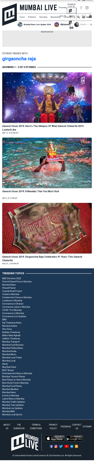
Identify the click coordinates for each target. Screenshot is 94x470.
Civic (22, 17)
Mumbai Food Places (12, 386)
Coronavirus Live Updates (14, 316)
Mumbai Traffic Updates (13, 402)
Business (56, 17)
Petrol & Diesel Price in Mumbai (16, 281)
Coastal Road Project (12, 291)
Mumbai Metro (9, 354)
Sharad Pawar (9, 288)
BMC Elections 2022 (11, 278)
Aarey (5, 364)
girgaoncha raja (19, 59)
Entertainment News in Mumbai (17, 373)
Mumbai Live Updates (12, 408)
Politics (32, 17)
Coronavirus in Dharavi (12, 304)
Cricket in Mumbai (10, 294)
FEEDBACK (66, 426)
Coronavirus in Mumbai (13, 313)
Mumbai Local (8, 361)
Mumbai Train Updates (13, 405)
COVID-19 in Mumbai (12, 310)
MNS (4, 319)
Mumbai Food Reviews (13, 345)
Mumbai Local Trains (12, 357)
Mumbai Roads (9, 351)
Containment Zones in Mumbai (16, 297)
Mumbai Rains (9, 285)
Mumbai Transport (11, 342)
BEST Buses (8, 370)
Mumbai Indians (9, 326)
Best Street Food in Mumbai (15, 383)
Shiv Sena (7, 329)
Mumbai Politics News (12, 348)
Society (43, 17)
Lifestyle (68, 17)
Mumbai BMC (8, 411)
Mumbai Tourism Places (13, 376)
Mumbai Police (9, 367)
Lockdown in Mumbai (12, 300)
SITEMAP (87, 426)
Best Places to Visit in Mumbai (16, 380)
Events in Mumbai (10, 395)
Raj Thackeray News (11, 323)
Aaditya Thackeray (11, 332)
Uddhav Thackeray (11, 338)
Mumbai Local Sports (12, 414)
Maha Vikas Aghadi (11, 335)
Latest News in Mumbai (13, 398)
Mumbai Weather (10, 389)
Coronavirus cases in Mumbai (16, 307)
